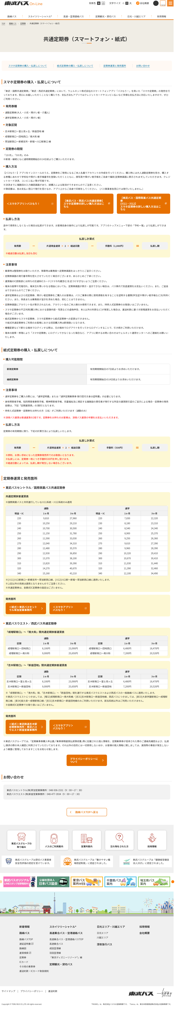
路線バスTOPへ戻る (86, 812)
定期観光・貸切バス (105, 16)
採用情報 (161, 16)
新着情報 (24, 926)
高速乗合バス (56, 943)
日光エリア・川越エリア (111, 926)
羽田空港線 (55, 952)
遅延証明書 (26, 943)
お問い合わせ (143, 65)
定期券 (23, 23)
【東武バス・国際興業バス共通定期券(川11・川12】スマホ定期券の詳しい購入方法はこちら (142, 203)
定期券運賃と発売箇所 (114, 65)
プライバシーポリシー (31, 991)
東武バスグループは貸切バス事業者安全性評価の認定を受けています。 (33, 861)
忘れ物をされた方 (119, 846)
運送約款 (52, 991)
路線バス (11, 16)
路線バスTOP (26, 939)
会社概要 (144, 3)
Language (162, 5)
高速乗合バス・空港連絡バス (66, 933)
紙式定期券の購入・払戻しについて (75, 65)
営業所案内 (86, 846)
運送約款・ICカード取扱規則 (34, 971)
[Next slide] (172, 881)
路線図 (22, 948)
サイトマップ (8, 991)
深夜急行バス (104, 944)
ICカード (23, 962)
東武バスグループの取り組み (21, 845)
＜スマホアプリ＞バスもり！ (21, 204)
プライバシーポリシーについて (84, 760)
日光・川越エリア (136, 16)
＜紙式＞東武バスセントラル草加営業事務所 (23, 608)
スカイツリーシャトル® (40, 16)
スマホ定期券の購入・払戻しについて (27, 65)
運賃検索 (25, 952)
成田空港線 (55, 948)
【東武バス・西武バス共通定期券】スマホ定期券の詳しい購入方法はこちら (85, 203)
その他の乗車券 (27, 966)
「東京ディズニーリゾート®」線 (65, 957)
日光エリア (102, 933)
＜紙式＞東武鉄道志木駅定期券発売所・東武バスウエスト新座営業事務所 (23, 727)
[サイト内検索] (155, 3)
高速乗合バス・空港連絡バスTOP (66, 939)
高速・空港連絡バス (73, 16)
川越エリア (102, 937)
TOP (3, 23)
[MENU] (170, 3)
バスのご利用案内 (54, 846)
